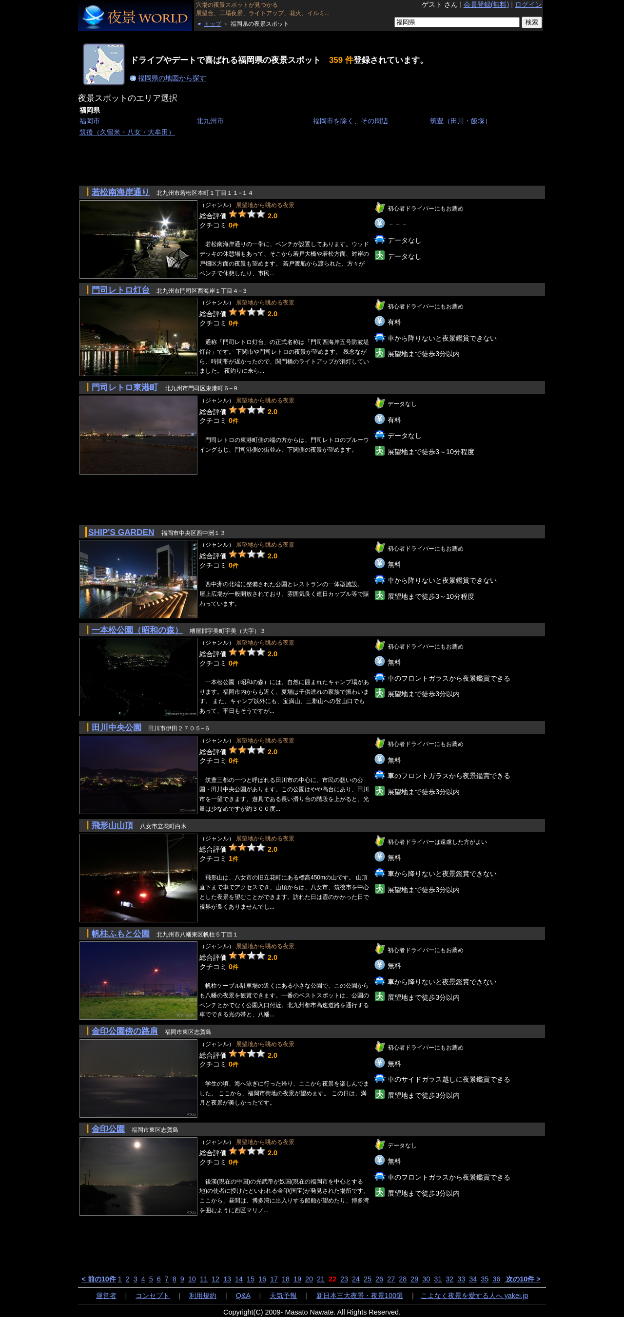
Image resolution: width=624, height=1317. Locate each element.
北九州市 (210, 121)
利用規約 (202, 1295)
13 (227, 1279)
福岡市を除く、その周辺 (350, 121)
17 (274, 1279)
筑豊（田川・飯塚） (460, 121)
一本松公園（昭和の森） (137, 630)
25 (367, 1279)
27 (391, 1279)
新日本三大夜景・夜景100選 (359, 1295)
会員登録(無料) (486, 4)
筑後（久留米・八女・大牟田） (127, 132)
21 (321, 1279)
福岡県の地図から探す (172, 78)
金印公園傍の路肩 (125, 1031)
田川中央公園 (116, 727)
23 (344, 1279)
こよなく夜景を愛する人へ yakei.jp (474, 1295)
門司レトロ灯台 (121, 290)
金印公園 (108, 1129)
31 (438, 1279)
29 (414, 1279)
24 (356, 1279)
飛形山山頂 (112, 825)
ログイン (528, 4)
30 (426, 1279)
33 (461, 1279)
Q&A (243, 1295)
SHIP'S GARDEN (121, 532)
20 (309, 1279)
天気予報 (283, 1295)
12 (215, 1279)
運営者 (106, 1295)
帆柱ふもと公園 (121, 933)
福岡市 (89, 121)
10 (192, 1279)
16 (262, 1279)
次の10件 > (522, 1279)
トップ (212, 23)
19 (297, 1279)
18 (286, 1279)
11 (204, 1279)
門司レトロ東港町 (125, 387)
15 (250, 1279)
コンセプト (153, 1295)
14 (239, 1279)
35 (484, 1279)
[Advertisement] (255, 160)
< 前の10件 (98, 1279)
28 (403, 1279)
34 (473, 1279)
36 (496, 1279)
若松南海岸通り (121, 192)
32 (449, 1279)
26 (379, 1279)
